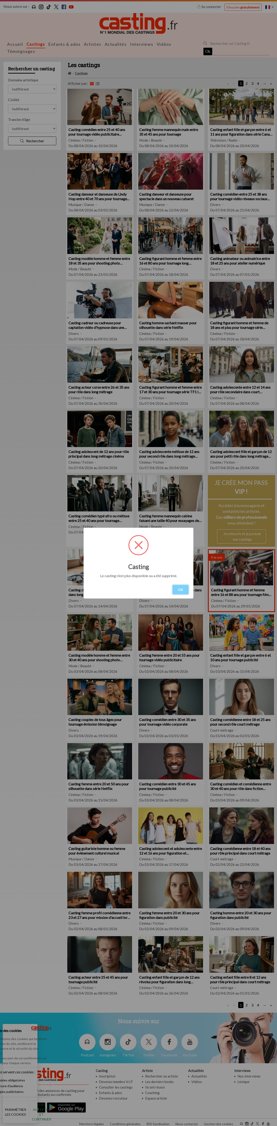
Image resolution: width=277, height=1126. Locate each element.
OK (180, 590)
